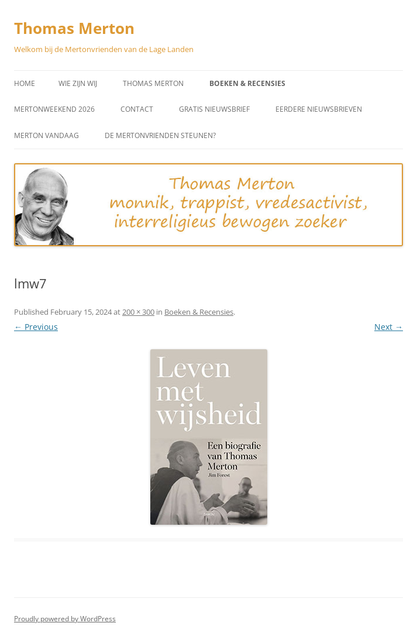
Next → (388, 326)
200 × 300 (138, 312)
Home (24, 83)
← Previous (36, 326)
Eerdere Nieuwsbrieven (318, 109)
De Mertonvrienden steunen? (160, 135)
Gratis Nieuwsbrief (214, 109)
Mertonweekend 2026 (54, 109)
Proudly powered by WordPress (65, 619)
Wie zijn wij (77, 83)
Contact (136, 109)
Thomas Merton (74, 28)
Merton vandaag (46, 135)
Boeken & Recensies (247, 83)
